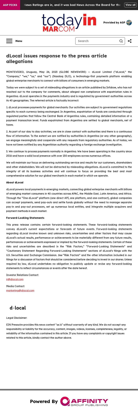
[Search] (96, 41)
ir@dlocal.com (14, 279)
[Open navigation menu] (14, 41)
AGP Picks (10, 5)
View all (130, 4)
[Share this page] (129, 41)
